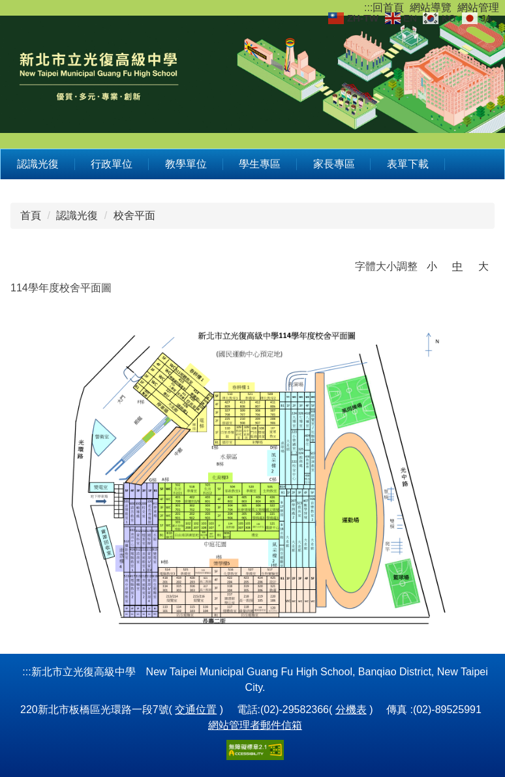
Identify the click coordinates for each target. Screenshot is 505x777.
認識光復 (77, 215)
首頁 (30, 215)
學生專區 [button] (260, 163)
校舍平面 (134, 215)
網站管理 (478, 7)
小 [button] (432, 266)
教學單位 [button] (186, 163)
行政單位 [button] (111, 163)
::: (368, 7)
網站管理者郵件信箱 (255, 725)
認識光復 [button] (38, 163)
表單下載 (408, 163)
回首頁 (388, 7)
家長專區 (334, 163)
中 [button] (457, 266)
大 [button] (483, 266)
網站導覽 (430, 7)
